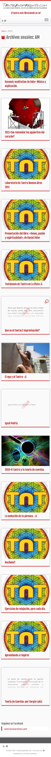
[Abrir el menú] (46, 20)
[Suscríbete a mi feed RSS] (3, 20)
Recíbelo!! (10, 562)
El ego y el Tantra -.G (15, 377)
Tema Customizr (31, 754)
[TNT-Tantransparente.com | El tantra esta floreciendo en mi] (25, 6)
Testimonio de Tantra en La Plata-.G (23, 284)
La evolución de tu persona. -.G (21, 516)
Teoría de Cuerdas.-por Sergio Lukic (23, 701)
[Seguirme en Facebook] (5, 20)
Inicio (3, 31)
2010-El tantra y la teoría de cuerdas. (24, 469)
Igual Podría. (11, 423)
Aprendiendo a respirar (17, 655)
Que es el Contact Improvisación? (22, 330)
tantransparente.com (15, 728)
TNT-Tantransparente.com (21, 750)
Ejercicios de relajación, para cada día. (25, 609)
